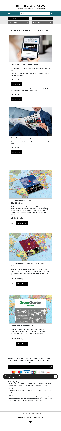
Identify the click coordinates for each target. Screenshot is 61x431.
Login (35, 18)
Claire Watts (25, 400)
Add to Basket (16, 84)
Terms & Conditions (23, 418)
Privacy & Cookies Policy (36, 418)
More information (9, 377)
